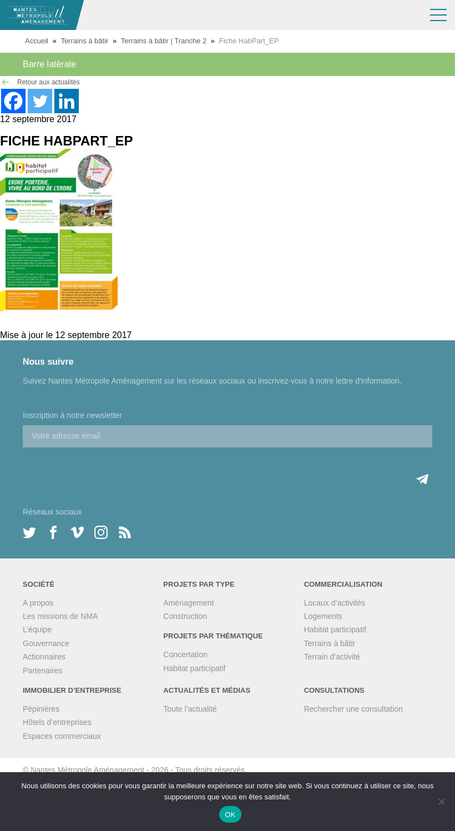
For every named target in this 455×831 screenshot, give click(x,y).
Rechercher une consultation (353, 708)
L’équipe (37, 629)
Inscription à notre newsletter (72, 415)
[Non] (441, 801)
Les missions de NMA (60, 616)
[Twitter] (40, 101)
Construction (185, 616)
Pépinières (41, 708)
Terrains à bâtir (84, 41)
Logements (323, 616)
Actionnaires (44, 656)
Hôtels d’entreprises (57, 722)
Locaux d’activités (335, 602)
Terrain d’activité (332, 656)
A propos (38, 602)
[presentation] (107, 469)
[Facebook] (13, 101)
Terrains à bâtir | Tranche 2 (163, 41)
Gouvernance (46, 643)
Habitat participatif (194, 668)
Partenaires (43, 670)
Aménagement (188, 602)
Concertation (185, 654)
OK (230, 814)
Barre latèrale (49, 64)
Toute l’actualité (190, 708)
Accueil (36, 41)
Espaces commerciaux (62, 736)
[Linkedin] (66, 101)
